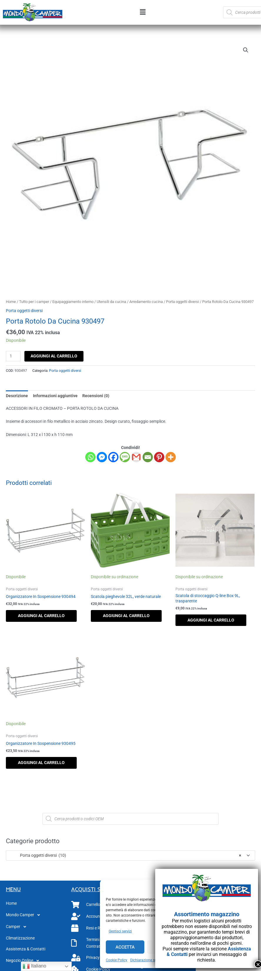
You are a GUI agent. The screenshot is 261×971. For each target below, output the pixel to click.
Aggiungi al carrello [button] (41, 615)
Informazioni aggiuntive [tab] (55, 395)
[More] (170, 457)
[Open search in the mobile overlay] (130, 819)
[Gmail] (136, 457)
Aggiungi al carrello (54, 356)
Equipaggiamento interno (72, 301)
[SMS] (125, 457)
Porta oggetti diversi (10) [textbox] (125, 855)
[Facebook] (113, 457)
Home (11, 301)
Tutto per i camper (34, 301)
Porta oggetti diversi (182, 301)
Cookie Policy (116, 960)
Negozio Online (24, 960)
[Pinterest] (159, 457)
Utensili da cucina (111, 301)
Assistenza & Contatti (25, 949)
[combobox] (130, 855)
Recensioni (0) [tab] (95, 395)
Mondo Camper (24, 915)
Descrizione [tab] (17, 395)
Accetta (125, 947)
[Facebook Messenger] (102, 457)
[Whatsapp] (90, 457)
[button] (143, 12)
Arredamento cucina (146, 301)
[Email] (148, 457)
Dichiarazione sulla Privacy (151, 960)
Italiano (34, 966)
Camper (17, 927)
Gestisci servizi (120, 931)
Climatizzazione (20, 938)
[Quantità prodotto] (13, 356)
